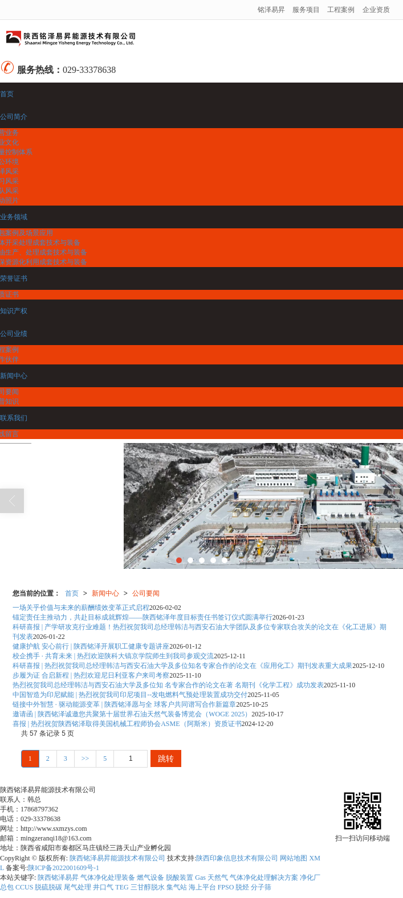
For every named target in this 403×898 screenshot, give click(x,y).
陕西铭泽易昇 (58, 877)
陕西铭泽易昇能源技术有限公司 (117, 858)
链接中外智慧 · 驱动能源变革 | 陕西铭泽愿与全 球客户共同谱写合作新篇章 (124, 704)
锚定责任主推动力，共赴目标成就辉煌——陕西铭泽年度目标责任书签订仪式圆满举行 (142, 617)
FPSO (226, 887)
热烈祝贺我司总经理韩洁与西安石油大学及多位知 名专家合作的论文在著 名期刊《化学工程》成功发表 (168, 685)
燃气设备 (150, 877)
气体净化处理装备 (107, 877)
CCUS (24, 887)
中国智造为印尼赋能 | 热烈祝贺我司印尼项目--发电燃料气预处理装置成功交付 (130, 695)
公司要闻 (146, 593)
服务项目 (306, 10)
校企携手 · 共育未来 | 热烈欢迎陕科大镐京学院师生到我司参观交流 (113, 656)
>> (85, 758)
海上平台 (202, 887)
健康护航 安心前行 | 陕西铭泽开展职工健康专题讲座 (91, 646)
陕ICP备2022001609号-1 (63, 868)
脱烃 (242, 887)
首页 (72, 593)
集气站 (176, 887)
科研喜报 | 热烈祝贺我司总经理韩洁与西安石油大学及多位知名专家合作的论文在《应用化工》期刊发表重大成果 (182, 666)
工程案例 (341, 10)
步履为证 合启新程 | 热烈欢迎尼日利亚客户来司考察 (91, 675)
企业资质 (376, 10)
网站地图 (293, 858)
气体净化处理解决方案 (264, 877)
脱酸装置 (179, 877)
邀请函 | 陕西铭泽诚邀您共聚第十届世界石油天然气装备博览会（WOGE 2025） (132, 714)
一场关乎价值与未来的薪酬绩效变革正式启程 (81, 608)
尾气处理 (77, 887)
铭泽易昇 (271, 10)
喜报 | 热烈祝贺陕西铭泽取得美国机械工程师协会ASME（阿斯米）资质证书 (127, 724)
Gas (200, 877)
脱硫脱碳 (48, 887)
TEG (121, 887)
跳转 (166, 758)
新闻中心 (105, 593)
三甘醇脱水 (148, 887)
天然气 (217, 877)
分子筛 (261, 887)
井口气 (103, 887)
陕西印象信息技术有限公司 (237, 858)
